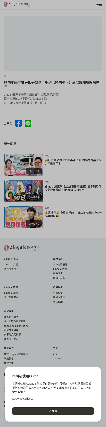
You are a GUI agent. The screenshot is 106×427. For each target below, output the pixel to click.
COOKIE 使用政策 (22, 398)
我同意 (53, 411)
